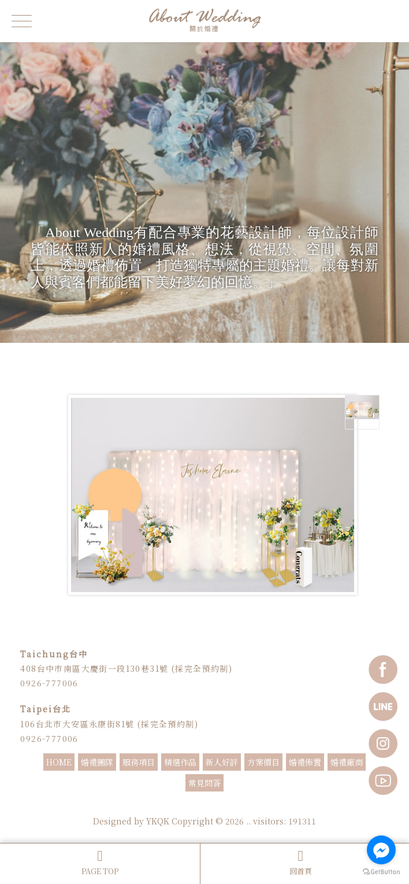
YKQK (157, 821)
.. (248, 821)
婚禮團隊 (97, 762)
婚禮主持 (115, 805)
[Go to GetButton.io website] (381, 872)
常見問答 (204, 783)
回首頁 (300, 862)
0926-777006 (49, 683)
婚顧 (242, 805)
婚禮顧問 (218, 805)
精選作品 (180, 762)
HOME (59, 762)
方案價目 (263, 762)
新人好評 (222, 762)
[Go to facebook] (381, 849)
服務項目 (138, 762)
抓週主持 (294, 805)
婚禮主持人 (146, 805)
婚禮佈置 (305, 762)
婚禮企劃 (265, 805)
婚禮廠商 (346, 762)
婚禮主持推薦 (184, 805)
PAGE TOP (100, 862)
